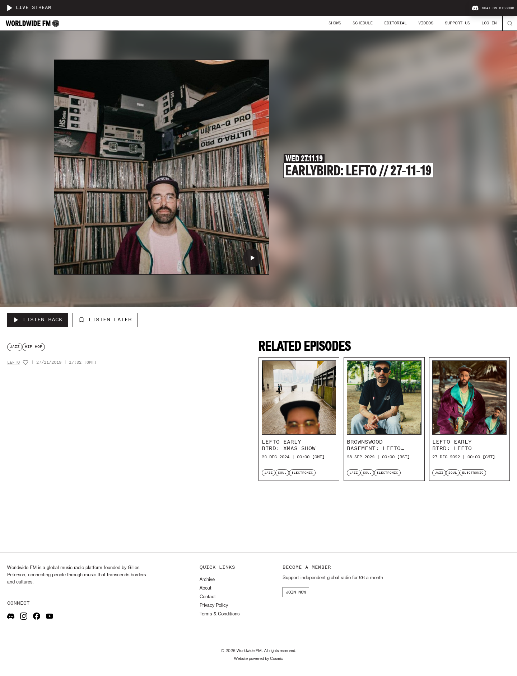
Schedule (363, 22)
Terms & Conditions (219, 614)
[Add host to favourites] (25, 362)
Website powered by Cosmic (258, 659)
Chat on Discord (493, 8)
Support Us (457, 22)
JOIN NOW (296, 592)
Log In (489, 22)
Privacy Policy (214, 606)
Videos (425, 22)
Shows (335, 22)
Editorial (395, 22)
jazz (15, 346)
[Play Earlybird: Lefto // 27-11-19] (252, 258)
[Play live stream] (9, 7)
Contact (208, 597)
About (205, 588)
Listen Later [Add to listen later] (105, 319)
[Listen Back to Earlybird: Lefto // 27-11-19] (37, 320)
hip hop (33, 346)
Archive (207, 580)
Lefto (13, 362)
